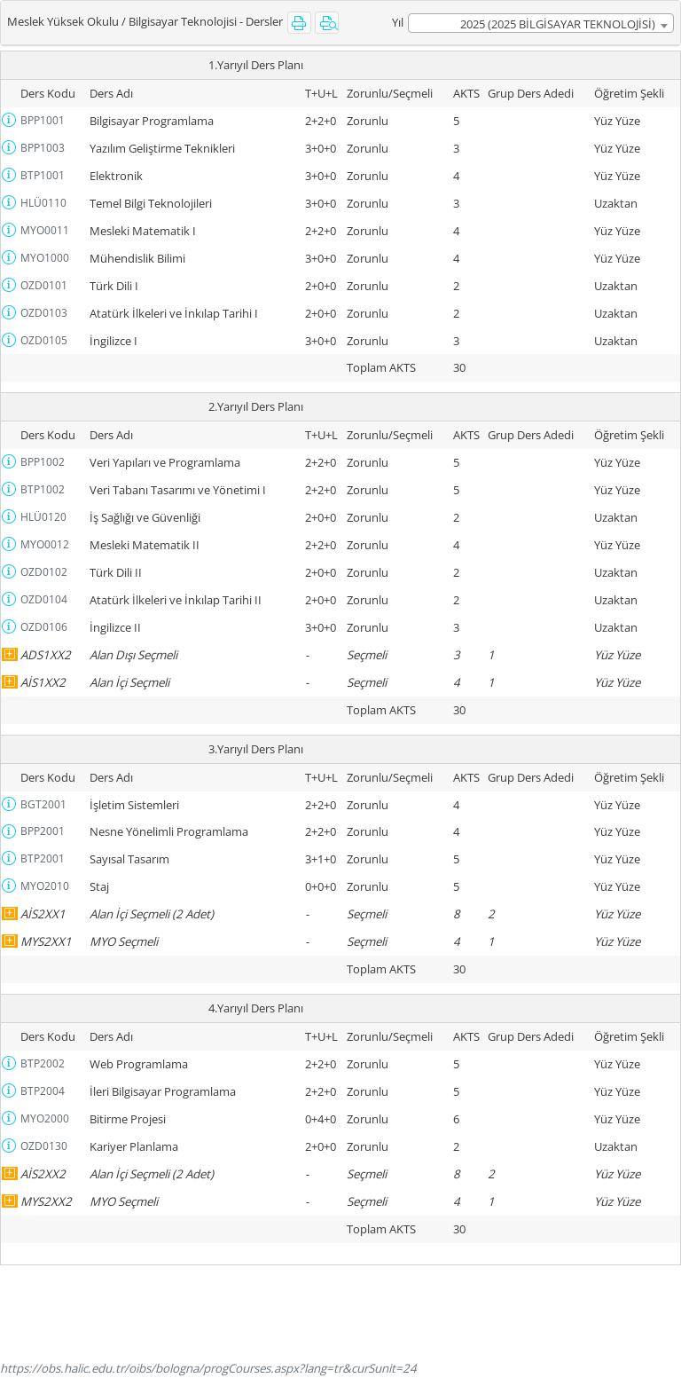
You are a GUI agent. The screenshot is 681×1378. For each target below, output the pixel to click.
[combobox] (541, 23)
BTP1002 (42, 489)
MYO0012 (44, 544)
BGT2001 (43, 804)
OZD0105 (43, 340)
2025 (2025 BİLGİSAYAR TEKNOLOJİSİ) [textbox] (557, 24)
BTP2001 (42, 858)
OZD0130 (43, 1146)
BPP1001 (42, 120)
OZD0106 (43, 626)
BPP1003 (42, 147)
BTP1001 (42, 175)
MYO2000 (44, 1118)
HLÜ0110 (43, 202)
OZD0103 (43, 312)
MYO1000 (44, 257)
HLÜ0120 (43, 516)
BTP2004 (42, 1090)
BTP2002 (42, 1063)
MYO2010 (44, 886)
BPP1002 (42, 461)
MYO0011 (44, 230)
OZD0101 (43, 285)
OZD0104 (43, 599)
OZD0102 (43, 571)
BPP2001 (42, 831)
